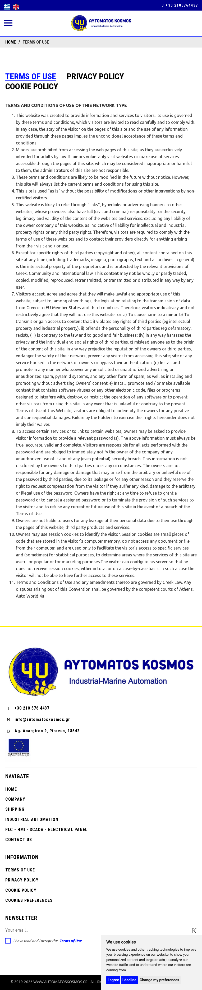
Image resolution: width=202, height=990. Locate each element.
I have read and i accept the (43, 941)
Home (11, 789)
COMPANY (15, 799)
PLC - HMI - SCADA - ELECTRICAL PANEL (46, 829)
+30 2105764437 (180, 5)
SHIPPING (15, 809)
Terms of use (30, 76)
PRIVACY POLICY (95, 76)
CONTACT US (18, 839)
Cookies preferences (29, 900)
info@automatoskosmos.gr (37, 719)
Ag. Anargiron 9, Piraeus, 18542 (42, 731)
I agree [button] (113, 980)
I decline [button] (129, 980)
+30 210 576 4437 (27, 708)
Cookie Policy (31, 86)
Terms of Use (70, 941)
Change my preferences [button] (159, 980)
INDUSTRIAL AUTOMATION (31, 819)
